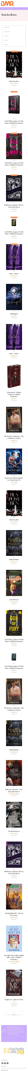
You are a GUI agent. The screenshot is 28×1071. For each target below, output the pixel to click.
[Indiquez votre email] (12, 1038)
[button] (7, 27)
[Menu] (23, 4)
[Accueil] (7, 3)
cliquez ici (16, 1034)
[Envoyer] (24, 1038)
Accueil (2, 8)
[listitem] (2, 1063)
